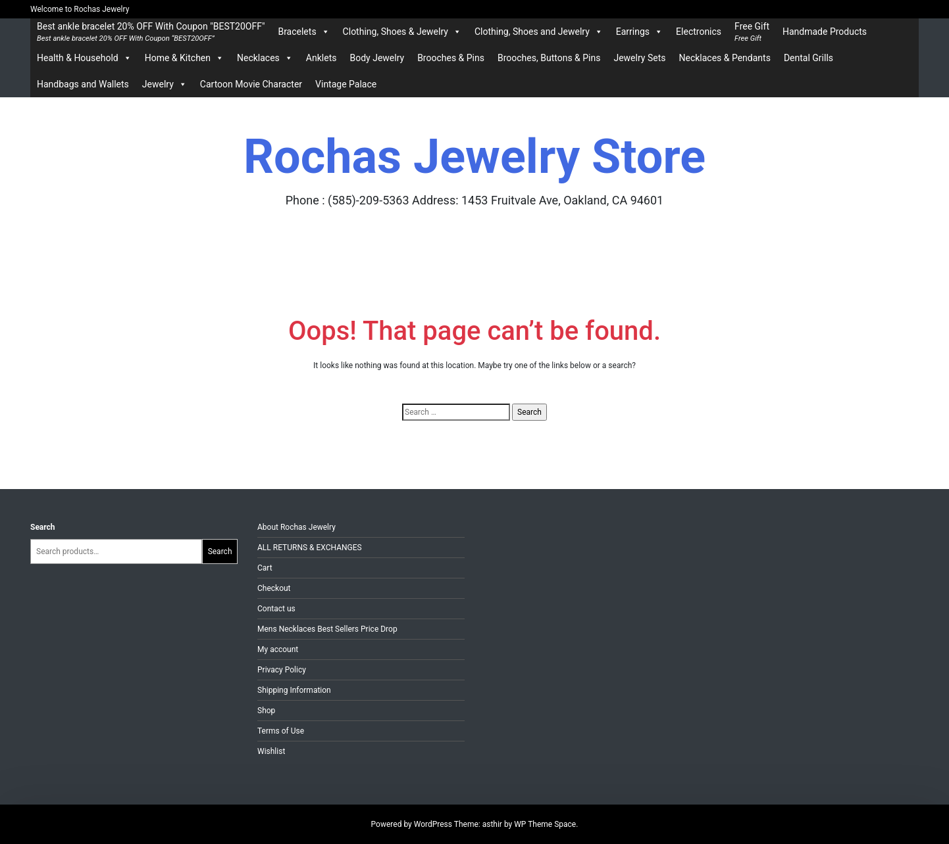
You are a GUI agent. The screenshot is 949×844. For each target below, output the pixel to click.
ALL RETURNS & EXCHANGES (309, 547)
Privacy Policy (281, 669)
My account (277, 649)
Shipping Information (294, 690)
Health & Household (84, 58)
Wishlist (271, 751)
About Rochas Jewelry (296, 527)
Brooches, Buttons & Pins (549, 58)
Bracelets (303, 31)
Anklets (321, 58)
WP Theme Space (545, 824)
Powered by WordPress (412, 824)
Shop (266, 710)
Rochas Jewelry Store (474, 157)
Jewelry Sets (639, 58)
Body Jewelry (376, 58)
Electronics (698, 31)
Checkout (274, 588)
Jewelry (164, 84)
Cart (264, 568)
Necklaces (265, 58)
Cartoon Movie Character (251, 84)
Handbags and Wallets (83, 84)
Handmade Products (824, 31)
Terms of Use (280, 731)
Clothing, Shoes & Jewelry (402, 31)
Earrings (639, 31)
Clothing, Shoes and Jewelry (539, 31)
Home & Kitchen (184, 58)
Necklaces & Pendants (724, 58)
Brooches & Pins (450, 58)
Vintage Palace (345, 84)
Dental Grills (808, 58)
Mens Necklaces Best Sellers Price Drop (327, 629)
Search (42, 527)
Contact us (276, 608)
